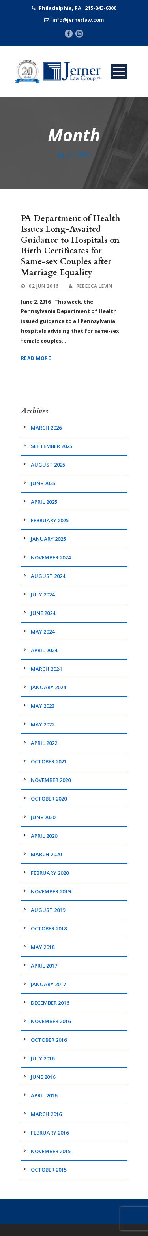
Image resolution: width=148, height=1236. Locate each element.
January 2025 (48, 538)
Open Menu (119, 71)
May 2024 (42, 631)
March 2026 (46, 427)
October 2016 (49, 1039)
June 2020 (43, 817)
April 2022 (44, 742)
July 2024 (42, 594)
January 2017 (48, 984)
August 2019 (48, 909)
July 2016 (42, 1058)
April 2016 (44, 1095)
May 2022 (42, 724)
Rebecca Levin (94, 286)
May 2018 (42, 947)
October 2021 (49, 761)
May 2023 (42, 705)
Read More (36, 358)
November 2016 (51, 1021)
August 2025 (48, 464)
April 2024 (44, 650)
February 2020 (50, 872)
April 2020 (44, 835)
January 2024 (48, 687)
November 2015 (51, 1151)
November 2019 (51, 891)
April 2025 (44, 501)
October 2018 (49, 928)
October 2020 (49, 798)
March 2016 (46, 1114)
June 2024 (43, 613)
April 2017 (44, 965)
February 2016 (50, 1132)
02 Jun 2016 (44, 286)
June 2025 (43, 483)
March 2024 (46, 668)
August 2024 (48, 576)
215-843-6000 (100, 7)
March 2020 (46, 854)
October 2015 (49, 1169)
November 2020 (51, 780)
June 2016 (43, 1076)
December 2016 (50, 1002)
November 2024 (51, 557)
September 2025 (51, 446)
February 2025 (50, 520)
